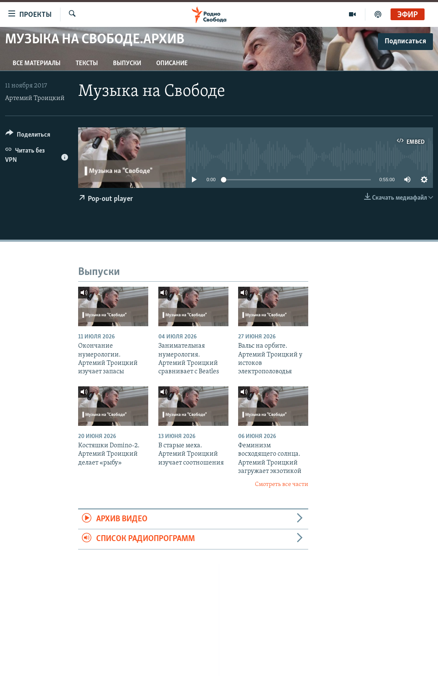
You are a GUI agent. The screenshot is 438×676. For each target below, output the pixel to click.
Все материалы (36, 63)
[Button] (27, 136)
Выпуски (127, 63)
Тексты (87, 63)
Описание (172, 63)
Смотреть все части (281, 484)
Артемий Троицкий (35, 98)
